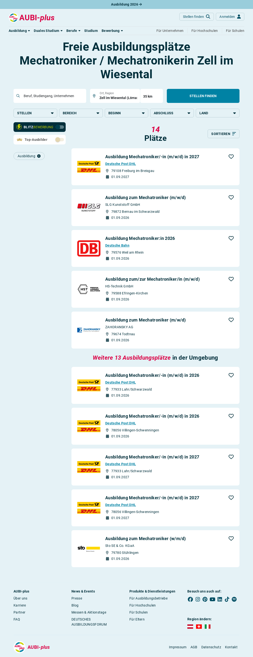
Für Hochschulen (142, 605)
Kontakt (231, 647)
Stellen (35, 113)
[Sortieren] (223, 133)
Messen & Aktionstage (88, 612)
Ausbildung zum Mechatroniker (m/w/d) (145, 197)
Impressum (178, 647)
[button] (19, 31)
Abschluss (172, 113)
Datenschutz (211, 647)
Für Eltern (137, 619)
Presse (76, 598)
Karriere (20, 605)
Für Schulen (138, 612)
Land (217, 113)
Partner (19, 612)
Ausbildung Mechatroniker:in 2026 (140, 238)
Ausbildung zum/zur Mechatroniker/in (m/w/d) (152, 279)
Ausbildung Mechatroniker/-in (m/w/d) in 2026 (152, 375)
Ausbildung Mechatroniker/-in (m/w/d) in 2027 (152, 156)
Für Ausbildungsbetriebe (148, 598)
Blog (74, 605)
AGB (193, 647)
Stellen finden (203, 96)
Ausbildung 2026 (126, 4)
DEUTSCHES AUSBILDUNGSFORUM (89, 621)
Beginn (126, 113)
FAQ (17, 619)
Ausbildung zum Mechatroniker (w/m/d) (145, 538)
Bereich (81, 113)
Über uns (20, 598)
